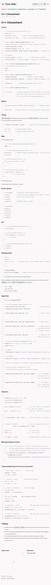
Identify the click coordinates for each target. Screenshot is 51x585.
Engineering (21, 9)
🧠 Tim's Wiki (8, 4)
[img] (45, 4)
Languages (31, 9)
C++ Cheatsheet (41, 9)
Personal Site (11, 578)
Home (3, 9)
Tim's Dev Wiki (11, 9)
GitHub (3, 578)
